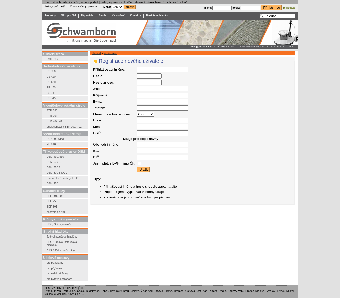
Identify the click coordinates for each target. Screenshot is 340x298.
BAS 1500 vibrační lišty (61, 250)
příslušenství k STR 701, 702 (64, 126)
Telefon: (99, 108)
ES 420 (51, 76)
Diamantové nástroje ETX (62, 178)
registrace (110, 53)
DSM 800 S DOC (57, 172)
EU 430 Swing (55, 138)
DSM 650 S (54, 167)
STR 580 (52, 110)
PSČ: (97, 133)
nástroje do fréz (56, 211)
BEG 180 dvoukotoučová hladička (62, 243)
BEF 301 (52, 206)
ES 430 (51, 82)
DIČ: (96, 157)
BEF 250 (52, 201)
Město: (98, 127)
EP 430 (51, 87)
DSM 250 (52, 183)
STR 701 (52, 115)
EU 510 (51, 144)
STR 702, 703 (55, 121)
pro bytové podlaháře (59, 278)
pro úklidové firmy (57, 273)
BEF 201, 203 (55, 195)
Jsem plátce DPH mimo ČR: (114, 163)
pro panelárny (55, 262)
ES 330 (51, 71)
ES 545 (51, 98)
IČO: (96, 151)
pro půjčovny (54, 268)
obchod (96, 53)
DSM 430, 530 (55, 156)
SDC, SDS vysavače (59, 224)
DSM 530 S (54, 161)
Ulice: (97, 120)
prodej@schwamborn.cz (203, 46)
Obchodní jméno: (106, 144)
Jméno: (98, 89)
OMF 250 (52, 58)
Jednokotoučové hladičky (62, 236)
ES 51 (50, 92)
